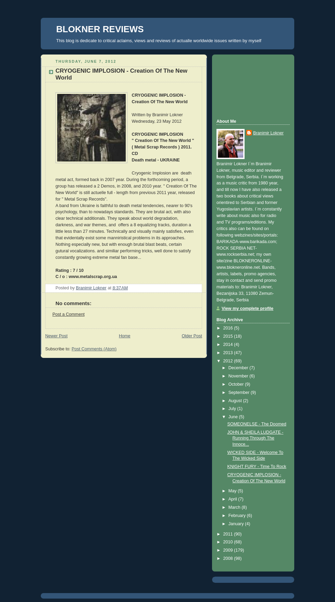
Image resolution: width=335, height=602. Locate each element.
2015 (228, 336)
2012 (228, 361)
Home (125, 336)
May (233, 491)
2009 (228, 550)
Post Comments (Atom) (94, 349)
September (239, 392)
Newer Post (56, 336)
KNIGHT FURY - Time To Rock (256, 466)
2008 (228, 558)
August (235, 400)
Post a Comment (68, 314)
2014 (228, 344)
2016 (228, 328)
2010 (228, 542)
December (239, 367)
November (239, 376)
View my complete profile (247, 308)
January (236, 523)
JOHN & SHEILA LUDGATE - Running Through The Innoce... (255, 438)
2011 (228, 534)
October (236, 384)
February (237, 515)
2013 (228, 352)
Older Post (192, 336)
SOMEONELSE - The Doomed (256, 424)
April (233, 499)
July (232, 408)
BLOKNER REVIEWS (100, 29)
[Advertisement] (247, 85)
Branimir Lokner (268, 133)
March (235, 507)
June (233, 416)
